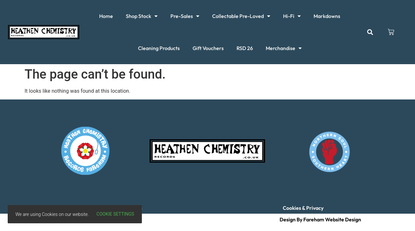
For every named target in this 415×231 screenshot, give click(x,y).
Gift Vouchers (208, 48)
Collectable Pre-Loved (241, 16)
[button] (370, 32)
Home (106, 16)
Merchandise (284, 48)
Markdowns (327, 16)
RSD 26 (245, 48)
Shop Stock (142, 16)
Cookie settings (115, 214)
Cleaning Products (159, 48)
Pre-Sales (184, 16)
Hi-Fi (292, 16)
